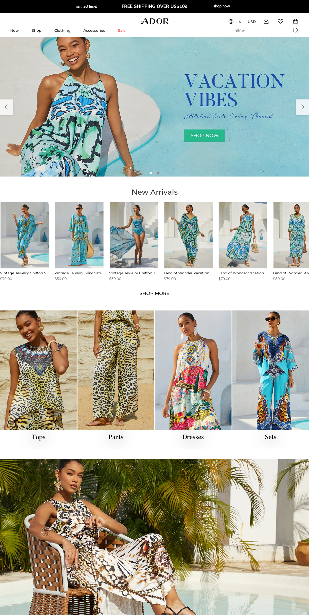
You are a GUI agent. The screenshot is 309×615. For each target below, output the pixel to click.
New (14, 30)
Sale (122, 30)
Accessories (94, 30)
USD (252, 22)
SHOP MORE (154, 293)
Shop (36, 30)
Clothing (62, 30)
